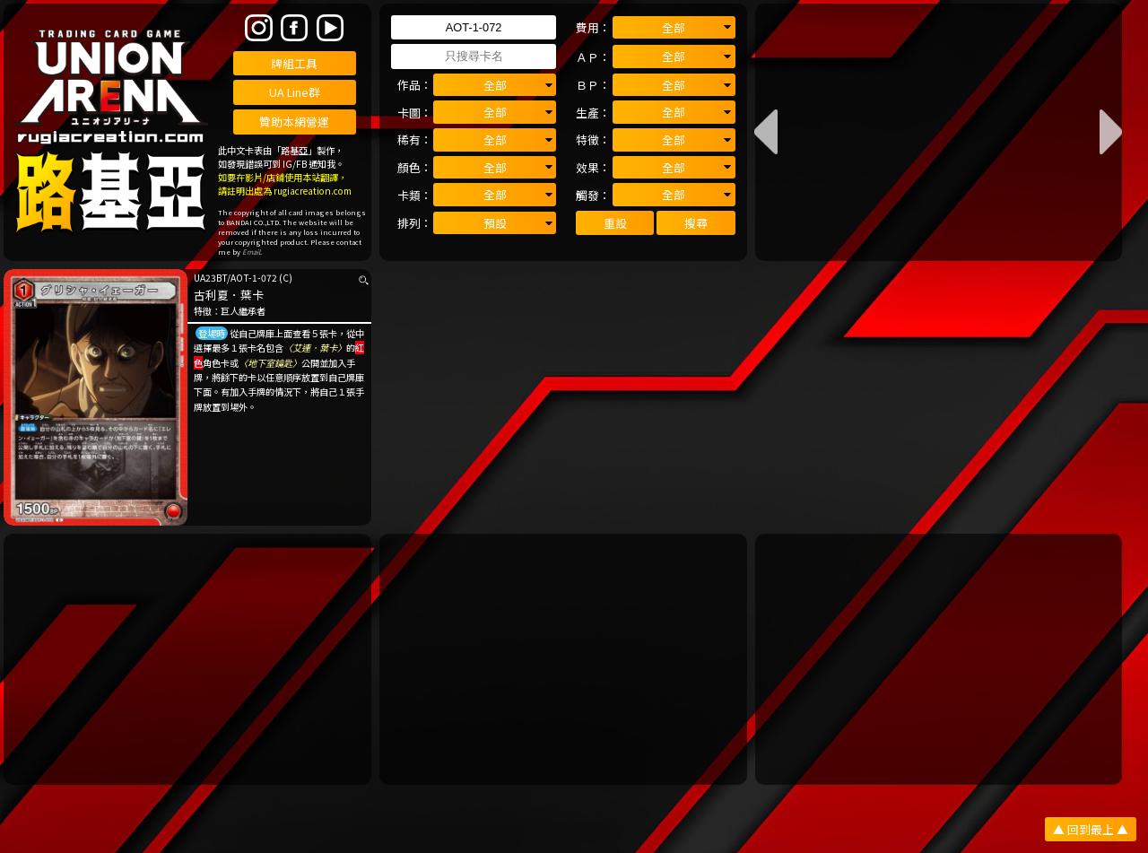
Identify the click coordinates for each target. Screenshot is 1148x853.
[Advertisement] (187, 659)
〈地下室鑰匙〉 (270, 363)
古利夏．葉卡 (229, 294)
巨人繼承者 (243, 311)
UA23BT (210, 277)
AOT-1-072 (253, 277)
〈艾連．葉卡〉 (314, 347)
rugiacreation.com (313, 190)
